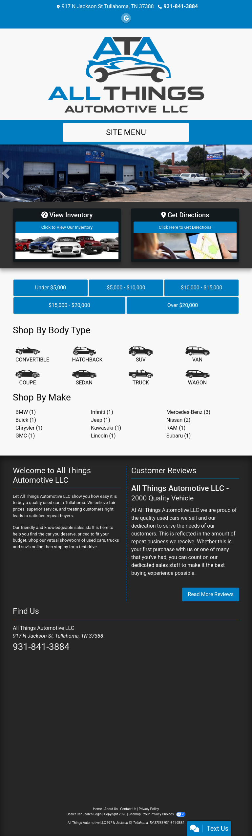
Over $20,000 (182, 305)
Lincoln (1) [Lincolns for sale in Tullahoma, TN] (103, 435)
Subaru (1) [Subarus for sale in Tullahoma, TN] (178, 435)
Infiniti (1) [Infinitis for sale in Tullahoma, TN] (102, 412)
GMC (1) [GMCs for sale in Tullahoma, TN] (25, 435)
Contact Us (128, 809)
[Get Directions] (185, 235)
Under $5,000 (50, 287)
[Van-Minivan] (197, 355)
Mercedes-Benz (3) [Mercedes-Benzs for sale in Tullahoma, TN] (188, 412)
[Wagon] (197, 378)
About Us (111, 809)
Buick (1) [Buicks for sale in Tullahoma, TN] (25, 420)
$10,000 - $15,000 (201, 287)
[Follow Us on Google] (126, 18)
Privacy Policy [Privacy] (149, 809)
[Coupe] (27, 378)
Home (97, 809)
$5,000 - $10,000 (126, 287)
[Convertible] (32, 355)
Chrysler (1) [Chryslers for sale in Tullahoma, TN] (28, 427)
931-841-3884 (181, 6)
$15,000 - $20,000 (69, 305)
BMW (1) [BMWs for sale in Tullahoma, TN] (25, 412)
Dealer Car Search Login (84, 814)
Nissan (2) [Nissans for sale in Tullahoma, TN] (178, 420)
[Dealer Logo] (126, 74)
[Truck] (141, 378)
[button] (5, 173)
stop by (61, 546)
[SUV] (141, 355)
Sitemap (135, 814)
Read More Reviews (211, 594)
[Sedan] (84, 378)
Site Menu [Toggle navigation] (126, 132)
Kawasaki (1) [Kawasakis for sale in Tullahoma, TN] (106, 427)
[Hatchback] (87, 355)
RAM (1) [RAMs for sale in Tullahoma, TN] (175, 427)
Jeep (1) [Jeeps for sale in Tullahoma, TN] (100, 420)
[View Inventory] (67, 235)
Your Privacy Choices (164, 814)
